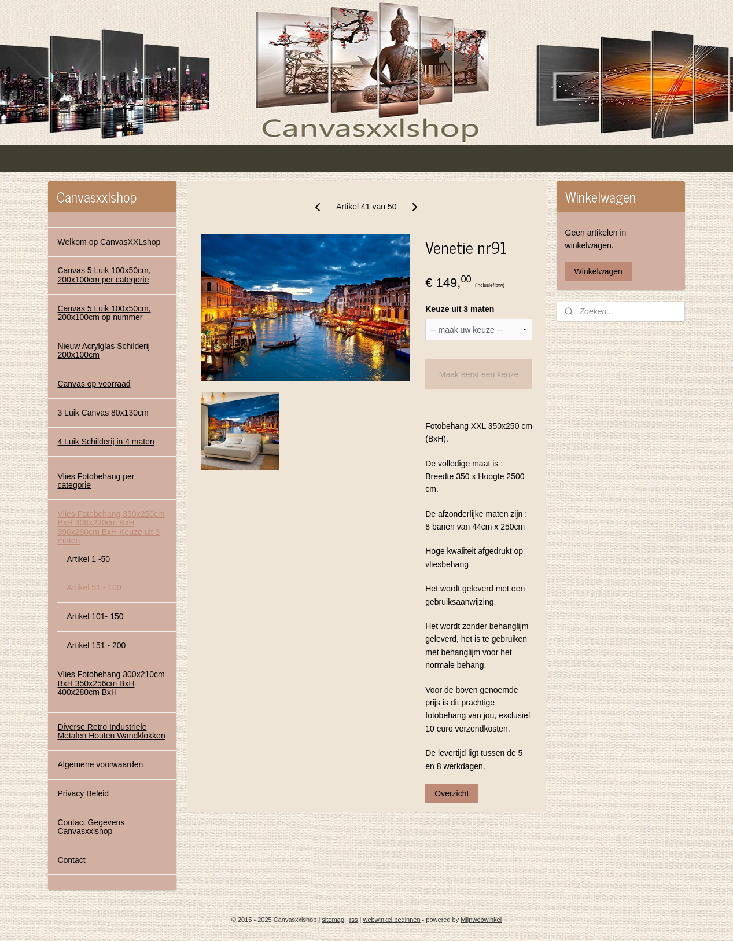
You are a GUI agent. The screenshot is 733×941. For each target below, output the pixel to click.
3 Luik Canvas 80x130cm (102, 412)
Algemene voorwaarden (100, 764)
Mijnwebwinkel (481, 919)
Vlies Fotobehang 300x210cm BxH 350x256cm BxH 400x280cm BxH (110, 683)
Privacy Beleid (83, 793)
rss (353, 919)
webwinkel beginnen (391, 919)
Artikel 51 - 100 (94, 587)
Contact (71, 860)
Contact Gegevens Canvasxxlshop (90, 827)
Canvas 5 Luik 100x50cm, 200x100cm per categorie (103, 275)
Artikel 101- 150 (95, 616)
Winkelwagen (598, 271)
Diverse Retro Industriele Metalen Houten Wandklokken (111, 731)
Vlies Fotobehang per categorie (95, 481)
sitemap (333, 919)
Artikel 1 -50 (88, 559)
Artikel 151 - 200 (96, 645)
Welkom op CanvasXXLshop (108, 242)
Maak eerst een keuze (479, 374)
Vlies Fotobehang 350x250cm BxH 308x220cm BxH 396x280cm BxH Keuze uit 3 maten (110, 527)
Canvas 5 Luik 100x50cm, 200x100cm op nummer (103, 313)
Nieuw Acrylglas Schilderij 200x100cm (103, 350)
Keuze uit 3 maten (459, 309)
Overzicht (451, 793)
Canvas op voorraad (93, 383)
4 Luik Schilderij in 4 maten (105, 441)
